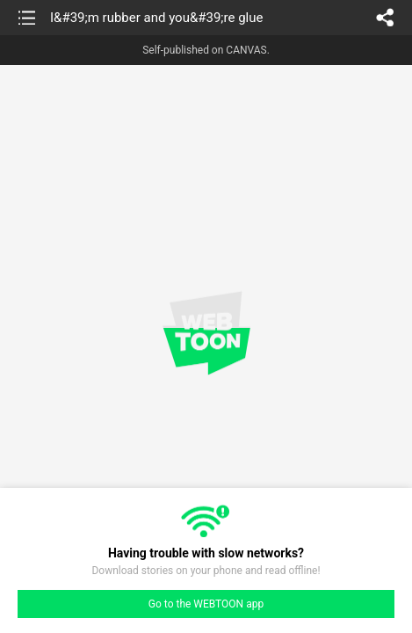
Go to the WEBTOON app (206, 604)
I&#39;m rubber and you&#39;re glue (156, 17)
